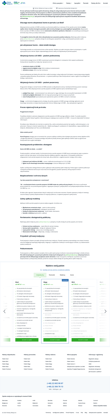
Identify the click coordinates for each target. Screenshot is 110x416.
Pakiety (68, 3)
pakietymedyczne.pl (28, 16)
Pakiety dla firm (95, 3)
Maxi (17, 282)
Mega (45, 282)
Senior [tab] (72, 275)
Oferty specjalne (57, 3)
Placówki (85, 3)
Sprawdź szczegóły (27, 339)
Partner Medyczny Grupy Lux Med (43, 8)
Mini (73, 282)
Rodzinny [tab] (62, 275)
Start (101, 282)
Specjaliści (77, 3)
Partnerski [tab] (52, 275)
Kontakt (105, 3)
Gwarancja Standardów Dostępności (67, 8)
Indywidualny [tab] (40, 275)
